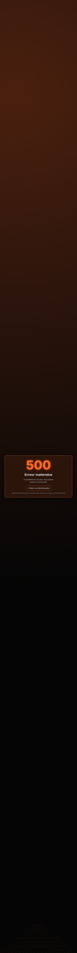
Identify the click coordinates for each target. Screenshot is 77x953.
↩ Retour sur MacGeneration (38, 488)
